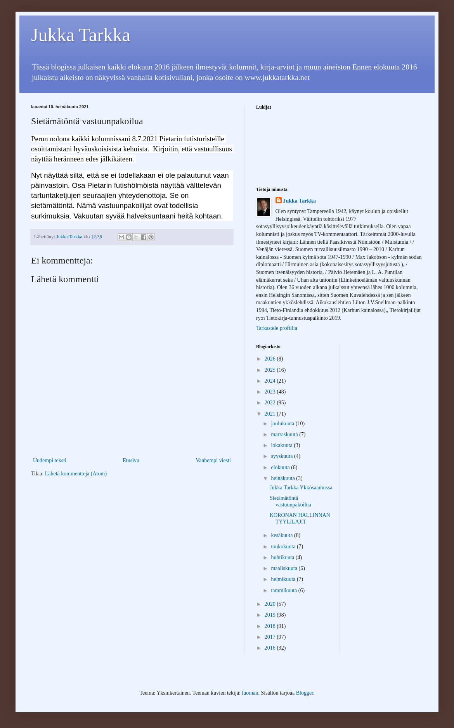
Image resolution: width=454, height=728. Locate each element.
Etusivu (131, 460)
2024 (271, 381)
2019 (271, 615)
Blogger (304, 693)
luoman (250, 693)
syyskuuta (282, 456)
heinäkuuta (283, 478)
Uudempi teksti (49, 460)
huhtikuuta (283, 557)
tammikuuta (284, 590)
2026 (271, 359)
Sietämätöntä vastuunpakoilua (290, 501)
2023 (271, 392)
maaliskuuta (284, 568)
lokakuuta (282, 445)
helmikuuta (284, 579)
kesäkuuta (282, 535)
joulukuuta (283, 423)
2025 (271, 370)
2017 (271, 637)
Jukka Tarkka (80, 34)
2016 (271, 648)
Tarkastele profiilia (276, 328)
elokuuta (281, 467)
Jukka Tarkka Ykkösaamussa (301, 488)
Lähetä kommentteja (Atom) (76, 474)
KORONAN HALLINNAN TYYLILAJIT (300, 518)
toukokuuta (284, 546)
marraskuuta (285, 434)
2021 (271, 414)
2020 (271, 604)
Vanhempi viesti (213, 460)
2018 (271, 626)
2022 (271, 403)
